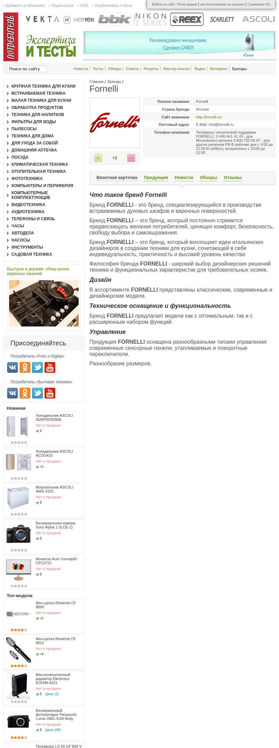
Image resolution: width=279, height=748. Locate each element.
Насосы (20, 240)
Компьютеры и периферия (42, 185)
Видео (199, 69)
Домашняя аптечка (34, 150)
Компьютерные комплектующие (30, 195)
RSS (84, 5)
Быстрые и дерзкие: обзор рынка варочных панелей (38, 271)
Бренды (114, 82)
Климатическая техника (39, 164)
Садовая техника (31, 254)
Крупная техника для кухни (43, 86)
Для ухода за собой (34, 143)
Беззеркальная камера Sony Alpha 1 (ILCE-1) (55, 525)
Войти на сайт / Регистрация (174, 4)
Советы (132, 69)
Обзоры (114, 69)
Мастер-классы (176, 69)
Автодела (22, 233)
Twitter (37, 367)
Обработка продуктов (37, 107)
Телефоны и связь (33, 219)
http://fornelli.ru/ (209, 117)
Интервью (218, 69)
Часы (17, 226)
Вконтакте (12, 367)
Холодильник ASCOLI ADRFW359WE (54, 417)
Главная (96, 82)
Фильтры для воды (33, 121)
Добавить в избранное (25, 5)
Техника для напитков (37, 114)
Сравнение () (259, 4)
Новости (81, 69)
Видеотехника (28, 204)
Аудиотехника (28, 211)
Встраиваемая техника (38, 93)
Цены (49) (53, 730)
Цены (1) (52, 694)
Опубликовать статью (113, 5)
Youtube (50, 367)
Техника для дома (32, 136)
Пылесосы (24, 129)
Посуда (20, 157)
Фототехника (27, 178)
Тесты (98, 69)
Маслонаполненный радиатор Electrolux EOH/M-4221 (53, 679)
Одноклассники (25, 367)
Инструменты (27, 247)
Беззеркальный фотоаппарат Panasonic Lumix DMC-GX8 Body (56, 714)
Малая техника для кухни (41, 100)
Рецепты (151, 69)
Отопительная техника (38, 171)
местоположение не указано (222, 4)
